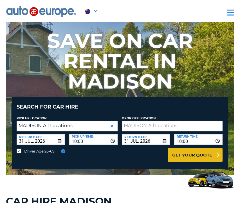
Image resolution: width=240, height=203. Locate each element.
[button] (111, 121)
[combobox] (93, 135)
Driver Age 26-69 (39, 147)
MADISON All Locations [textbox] (46, 121)
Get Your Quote (192, 150)
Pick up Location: (32, 114)
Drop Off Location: (139, 114)
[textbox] (172, 121)
